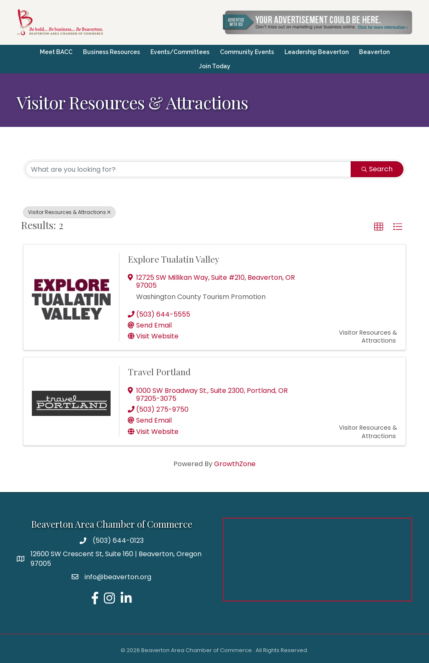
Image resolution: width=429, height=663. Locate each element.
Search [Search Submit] (377, 169)
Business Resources (111, 52)
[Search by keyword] (188, 169)
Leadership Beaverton (316, 52)
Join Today (214, 66)
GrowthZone (235, 464)
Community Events (247, 52)
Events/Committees (179, 52)
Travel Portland (159, 371)
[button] (378, 227)
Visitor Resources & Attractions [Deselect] (69, 212)
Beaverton (374, 52)
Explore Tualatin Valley (174, 259)
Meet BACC (56, 52)
